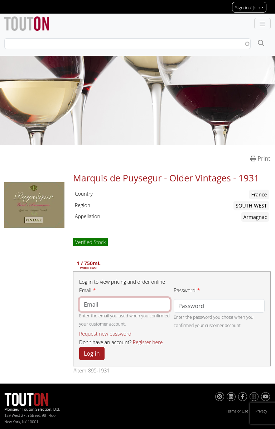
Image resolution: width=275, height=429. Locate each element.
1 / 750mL (89, 265)
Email (85, 290)
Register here (148, 342)
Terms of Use (237, 411)
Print (260, 158)
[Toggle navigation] (262, 23)
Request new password (105, 333)
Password (185, 290)
